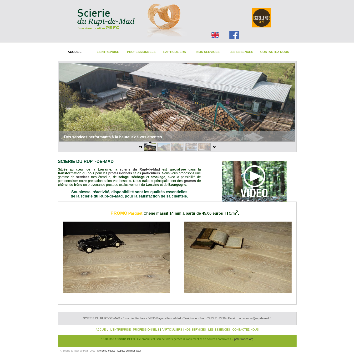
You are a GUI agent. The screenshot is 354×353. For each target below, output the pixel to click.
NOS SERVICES (195, 329)
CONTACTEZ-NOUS (245, 329)
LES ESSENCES (219, 329)
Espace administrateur (129, 350)
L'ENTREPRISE (120, 329)
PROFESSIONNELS (146, 329)
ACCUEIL (102, 329)
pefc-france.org (243, 339)
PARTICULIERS (172, 329)
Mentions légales (106, 350)
